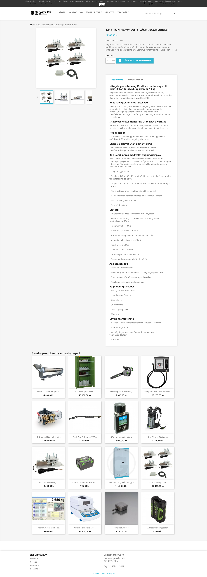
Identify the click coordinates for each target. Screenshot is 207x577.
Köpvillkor (34, 565)
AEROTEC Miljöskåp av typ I (121, 482)
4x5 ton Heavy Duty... (158, 482)
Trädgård (123, 12)
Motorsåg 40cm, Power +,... (121, 391)
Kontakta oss (35, 568)
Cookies (33, 562)
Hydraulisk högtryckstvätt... (48, 437)
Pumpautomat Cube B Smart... (157, 391)
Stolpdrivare (94, 12)
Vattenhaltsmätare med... (85, 527)
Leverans (34, 558)
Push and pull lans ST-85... (85, 437)
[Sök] (160, 13)
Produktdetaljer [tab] (135, 79)
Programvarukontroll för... (48, 527)
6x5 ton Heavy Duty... (48, 482)
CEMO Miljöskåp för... (84, 391)
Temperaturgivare (121, 527)
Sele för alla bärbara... (158, 437)
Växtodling (76, 12)
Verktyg (109, 12)
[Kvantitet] (108, 60)
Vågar (62, 12)
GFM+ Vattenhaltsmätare (121, 437)
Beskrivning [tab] (117, 79)
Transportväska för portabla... (85, 482)
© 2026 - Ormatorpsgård (103, 573)
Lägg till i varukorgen (134, 60)
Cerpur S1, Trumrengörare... (48, 391)
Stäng (102, 5)
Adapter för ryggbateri (157, 527)
